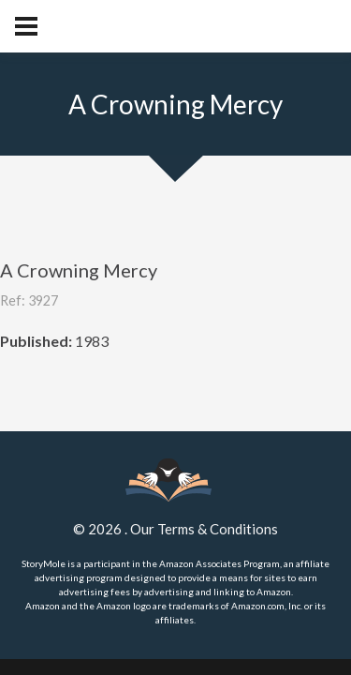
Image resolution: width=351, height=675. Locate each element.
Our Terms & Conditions (204, 528)
